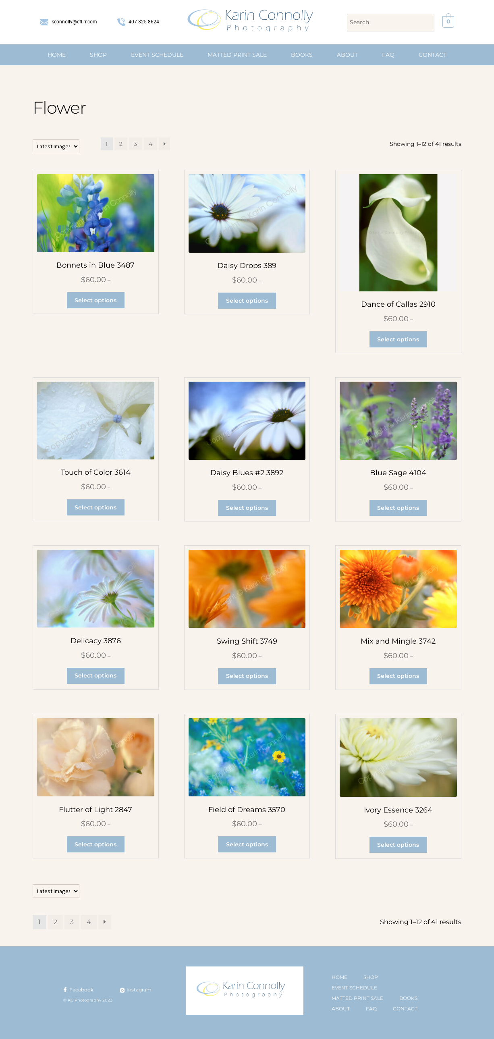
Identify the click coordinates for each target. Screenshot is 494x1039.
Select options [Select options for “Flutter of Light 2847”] (95, 844)
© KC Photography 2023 (87, 1000)
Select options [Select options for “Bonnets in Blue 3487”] (95, 300)
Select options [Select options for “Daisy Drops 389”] (247, 300)
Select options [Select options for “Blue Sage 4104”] (398, 507)
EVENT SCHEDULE (157, 54)
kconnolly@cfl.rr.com (68, 22)
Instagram (135, 990)
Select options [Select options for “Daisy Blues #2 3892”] (247, 507)
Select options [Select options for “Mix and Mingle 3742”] (398, 676)
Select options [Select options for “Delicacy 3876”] (95, 675)
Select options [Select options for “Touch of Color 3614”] (95, 507)
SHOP (98, 54)
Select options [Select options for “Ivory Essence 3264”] (398, 844)
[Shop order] (56, 146)
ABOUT (347, 54)
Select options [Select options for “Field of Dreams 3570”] (247, 844)
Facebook (77, 990)
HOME (57, 54)
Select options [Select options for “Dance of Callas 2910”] (398, 339)
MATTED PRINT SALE (237, 54)
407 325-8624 (138, 22)
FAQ (388, 54)
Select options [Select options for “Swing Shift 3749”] (247, 676)
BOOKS (302, 54)
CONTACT (432, 54)
